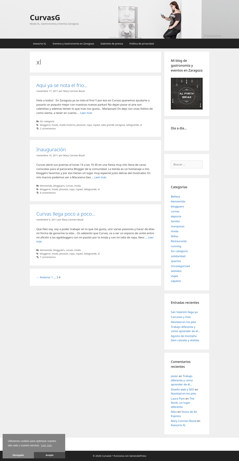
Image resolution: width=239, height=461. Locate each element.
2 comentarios (48, 128)
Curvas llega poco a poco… (65, 213)
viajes (174, 276)
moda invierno (67, 124)
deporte (176, 216)
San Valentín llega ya (184, 312)
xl (141, 124)
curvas (69, 185)
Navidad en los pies (183, 322)
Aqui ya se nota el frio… (62, 85)
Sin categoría (47, 121)
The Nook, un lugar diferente (182, 403)
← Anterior (43, 277)
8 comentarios (48, 192)
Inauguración (51, 149)
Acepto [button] (50, 455)
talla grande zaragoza (113, 124)
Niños (174, 236)
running (176, 246)
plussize (81, 124)
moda (55, 124)
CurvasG (45, 17)
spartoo (176, 261)
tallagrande (132, 124)
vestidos (176, 271)
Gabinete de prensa (111, 43)
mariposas (177, 226)
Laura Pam (178, 398)
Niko (174, 412)
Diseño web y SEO (182, 389)
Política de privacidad (141, 43)
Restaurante (179, 241)
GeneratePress (137, 455)
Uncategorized (180, 266)
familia (175, 221)
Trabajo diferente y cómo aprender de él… (182, 380)
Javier (174, 376)
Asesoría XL (39, 43)
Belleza (175, 196)
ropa (89, 124)
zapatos (176, 281)
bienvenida (46, 185)
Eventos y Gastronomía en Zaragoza (73, 43)
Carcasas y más (181, 317)
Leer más (86, 113)
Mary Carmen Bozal (183, 421)
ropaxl (96, 124)
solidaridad (178, 256)
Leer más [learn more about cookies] (46, 445)
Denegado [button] (18, 455)
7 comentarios (48, 257)
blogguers (59, 185)
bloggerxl (45, 124)
